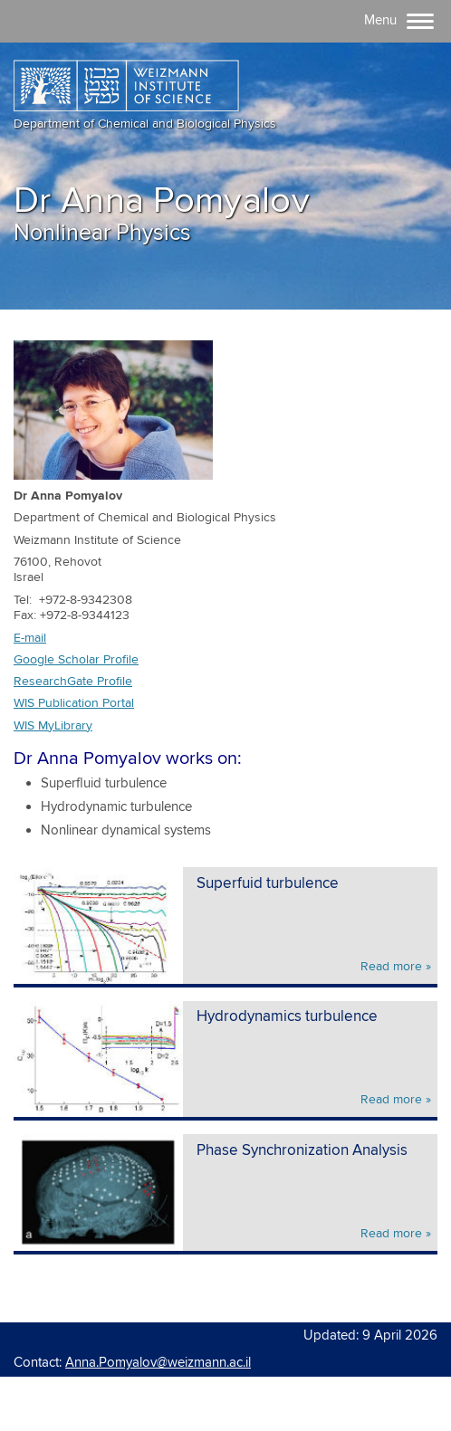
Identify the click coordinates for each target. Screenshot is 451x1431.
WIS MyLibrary (53, 726)
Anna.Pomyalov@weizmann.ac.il (158, 1362)
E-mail (30, 638)
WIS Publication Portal (74, 703)
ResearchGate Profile (73, 681)
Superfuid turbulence (268, 883)
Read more (391, 967)
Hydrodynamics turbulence (287, 1016)
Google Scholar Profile (76, 660)
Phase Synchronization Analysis (302, 1150)
